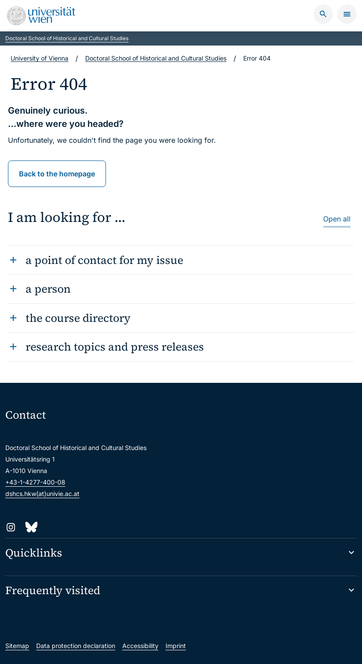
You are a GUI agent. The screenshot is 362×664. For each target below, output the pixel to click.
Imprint (176, 645)
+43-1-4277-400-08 (35, 482)
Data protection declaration (75, 645)
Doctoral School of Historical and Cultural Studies (66, 38)
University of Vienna (39, 58)
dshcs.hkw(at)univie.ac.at (42, 493)
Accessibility (140, 645)
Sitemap (17, 645)
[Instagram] (11, 527)
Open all (337, 218)
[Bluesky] (31, 527)
